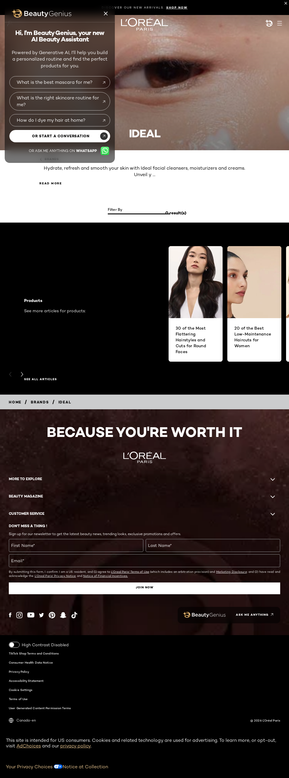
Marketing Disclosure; (232, 571)
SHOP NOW (177, 7)
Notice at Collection (85, 766)
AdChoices (28, 746)
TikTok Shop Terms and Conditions (34, 653)
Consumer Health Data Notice (31, 662)
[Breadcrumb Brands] (40, 402)
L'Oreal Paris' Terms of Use (130, 571)
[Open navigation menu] (279, 23)
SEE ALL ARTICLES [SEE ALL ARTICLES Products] (40, 379)
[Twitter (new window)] (41, 615)
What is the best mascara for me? (55, 82)
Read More (50, 183)
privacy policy (75, 746)
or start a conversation (61, 136)
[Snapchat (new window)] (63, 615)
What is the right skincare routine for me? (58, 101)
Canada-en (22, 720)
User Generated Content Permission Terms (40, 708)
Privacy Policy (19, 671)
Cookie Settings (21, 690)
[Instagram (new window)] (19, 615)
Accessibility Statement (26, 680)
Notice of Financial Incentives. (105, 575)
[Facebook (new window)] (10, 614)
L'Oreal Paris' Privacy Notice (55, 575)
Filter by (115, 209)
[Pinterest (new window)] (52, 615)
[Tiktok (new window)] (74, 615)
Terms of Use (18, 699)
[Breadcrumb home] (15, 402)
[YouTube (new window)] (30, 614)
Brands (49, 159)
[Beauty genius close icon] (106, 13)
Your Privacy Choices (34, 766)
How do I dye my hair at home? (51, 120)
